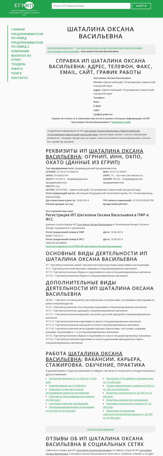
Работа (17, 69)
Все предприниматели (60, 47)
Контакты (19, 78)
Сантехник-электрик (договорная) (68, 403)
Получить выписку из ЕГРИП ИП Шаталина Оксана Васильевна (84, 246)
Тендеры (18, 64)
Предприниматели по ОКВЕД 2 (27, 45)
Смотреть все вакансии (100, 429)
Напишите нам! (121, 122)
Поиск (16, 73)
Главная (18, 29)
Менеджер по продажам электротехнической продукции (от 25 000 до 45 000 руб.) (128, 414)
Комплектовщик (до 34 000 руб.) (67, 385)
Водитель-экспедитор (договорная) (127, 399)
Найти (141, 6)
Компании (20, 51)
